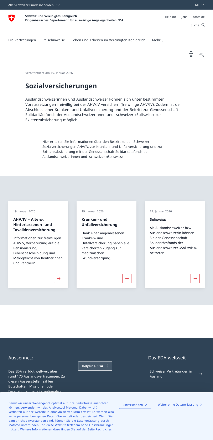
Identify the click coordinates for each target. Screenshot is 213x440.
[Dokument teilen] (201, 54)
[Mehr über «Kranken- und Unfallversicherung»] (126, 278)
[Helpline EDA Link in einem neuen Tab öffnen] (95, 366)
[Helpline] (170, 17)
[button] (22, 40)
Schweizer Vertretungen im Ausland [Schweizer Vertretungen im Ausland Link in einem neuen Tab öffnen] (176, 374)
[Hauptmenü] (103, 40)
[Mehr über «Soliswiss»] (195, 278)
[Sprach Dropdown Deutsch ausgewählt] (198, 5)
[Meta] (184, 17)
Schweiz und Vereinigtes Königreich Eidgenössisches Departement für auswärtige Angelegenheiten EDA (74, 18)
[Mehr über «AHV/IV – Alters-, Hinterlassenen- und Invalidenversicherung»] (58, 278)
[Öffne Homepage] (65, 22)
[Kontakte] (198, 17)
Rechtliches (104, 429)
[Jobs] (184, 17)
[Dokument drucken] (191, 54)
